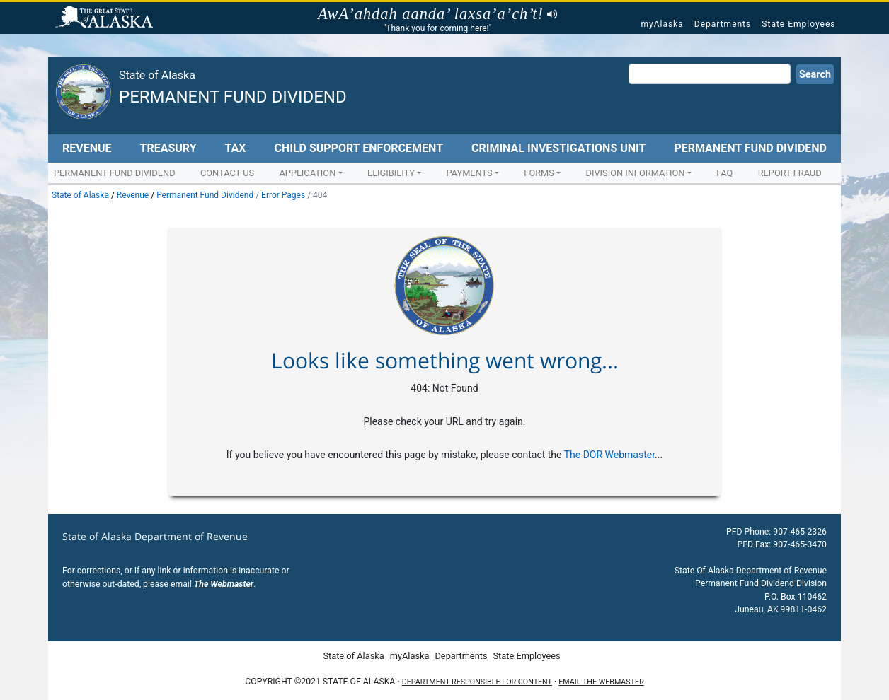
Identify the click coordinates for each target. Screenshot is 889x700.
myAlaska (662, 24)
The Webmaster (223, 584)
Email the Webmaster (600, 682)
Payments (470, 173)
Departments (722, 24)
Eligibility (391, 173)
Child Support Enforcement (358, 148)
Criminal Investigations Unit (558, 148)
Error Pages (283, 195)
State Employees (798, 24)
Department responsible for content (477, 682)
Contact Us (227, 173)
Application (307, 173)
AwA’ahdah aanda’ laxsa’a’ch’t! (437, 14)
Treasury (167, 148)
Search (815, 75)
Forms (539, 173)
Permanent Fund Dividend (233, 97)
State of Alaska (106, 18)
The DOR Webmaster (609, 454)
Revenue (87, 148)
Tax (235, 148)
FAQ (724, 173)
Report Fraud (790, 173)
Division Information (635, 173)
